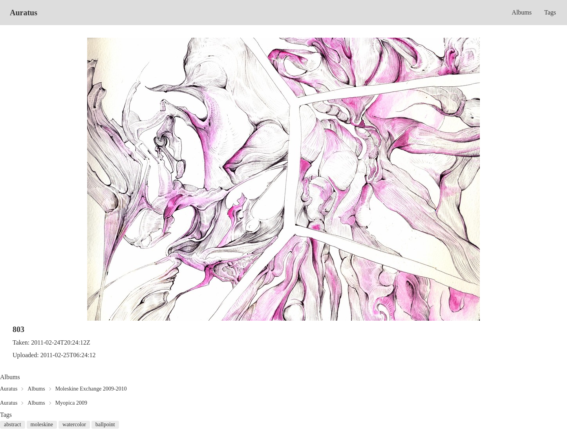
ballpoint (105, 424)
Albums (522, 12)
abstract (12, 424)
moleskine (42, 424)
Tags (550, 12)
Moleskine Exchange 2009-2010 (91, 389)
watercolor (74, 424)
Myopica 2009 (71, 403)
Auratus (23, 12)
